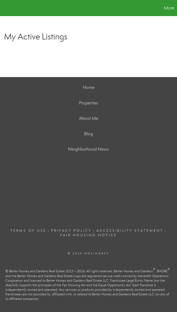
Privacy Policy (71, 230)
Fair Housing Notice (88, 235)
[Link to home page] (7, 8)
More (169, 8)
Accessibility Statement (129, 230)
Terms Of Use (28, 230)
